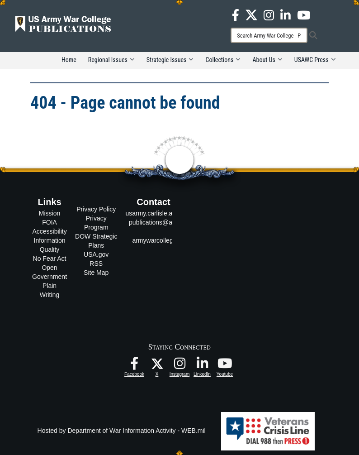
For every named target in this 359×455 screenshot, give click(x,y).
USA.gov (96, 254)
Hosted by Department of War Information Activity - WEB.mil (122, 430)
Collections (223, 59)
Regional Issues (111, 59)
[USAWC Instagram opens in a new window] (269, 14)
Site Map (96, 272)
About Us (267, 59)
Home (68, 59)
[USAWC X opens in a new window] (251, 14)
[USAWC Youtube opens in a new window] (303, 14)
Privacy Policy (96, 209)
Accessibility (49, 231)
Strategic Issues (170, 59)
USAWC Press (315, 59)
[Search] (269, 35)
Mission (49, 213)
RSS (96, 263)
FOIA (49, 222)
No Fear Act (49, 258)
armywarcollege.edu (160, 240)
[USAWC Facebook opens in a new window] (235, 14)
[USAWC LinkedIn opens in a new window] (285, 14)
